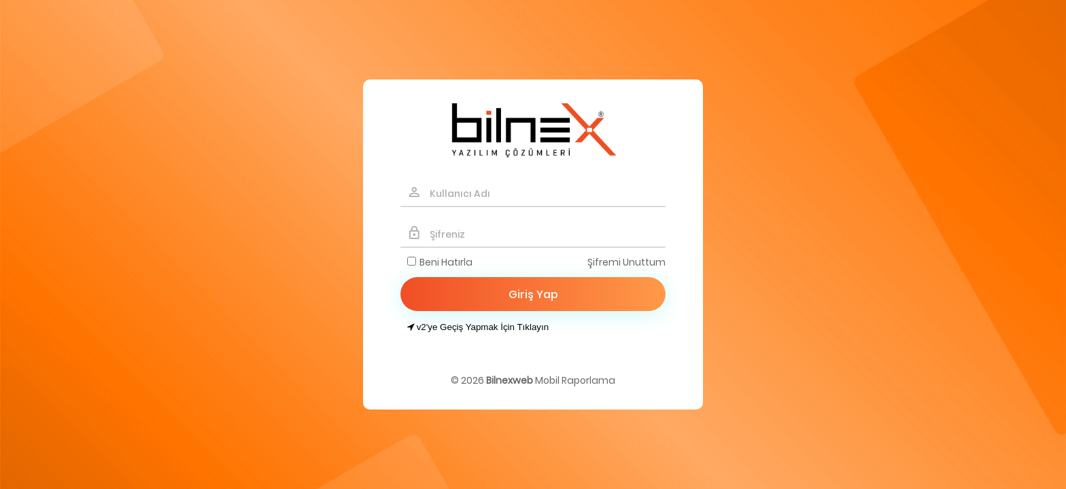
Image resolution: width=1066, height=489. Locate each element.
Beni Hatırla (445, 262)
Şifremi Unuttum (626, 262)
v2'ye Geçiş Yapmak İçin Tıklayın (478, 327)
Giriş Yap (533, 294)
